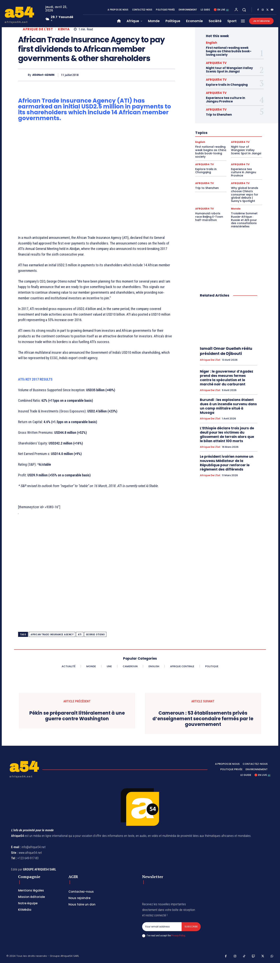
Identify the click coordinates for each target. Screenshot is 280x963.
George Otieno (95, 634)
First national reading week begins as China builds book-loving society (228, 51)
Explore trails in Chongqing (227, 85)
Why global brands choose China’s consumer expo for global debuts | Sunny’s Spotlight (244, 194)
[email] (161, 926)
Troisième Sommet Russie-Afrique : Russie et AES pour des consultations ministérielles (244, 219)
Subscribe (191, 926)
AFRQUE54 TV (216, 62)
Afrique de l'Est (38, 29)
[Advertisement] (96, 177)
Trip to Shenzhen (219, 115)
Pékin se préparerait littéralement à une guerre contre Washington (77, 716)
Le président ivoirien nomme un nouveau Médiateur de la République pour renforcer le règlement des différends (226, 463)
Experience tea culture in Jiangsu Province (225, 99)
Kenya (64, 29)
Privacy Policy (178, 935)
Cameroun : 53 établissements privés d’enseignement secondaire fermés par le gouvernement (202, 718)
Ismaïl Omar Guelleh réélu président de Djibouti (226, 351)
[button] (244, 9)
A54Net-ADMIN (43, 75)
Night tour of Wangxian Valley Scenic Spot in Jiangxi (229, 69)
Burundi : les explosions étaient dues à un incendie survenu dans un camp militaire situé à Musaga (228, 406)
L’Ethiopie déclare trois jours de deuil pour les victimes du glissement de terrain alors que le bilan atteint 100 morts (227, 434)
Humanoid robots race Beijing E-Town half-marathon (209, 216)
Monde (236, 208)
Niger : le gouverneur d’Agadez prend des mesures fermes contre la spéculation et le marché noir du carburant (226, 378)
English (211, 42)
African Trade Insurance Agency (52, 634)
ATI (80, 634)
